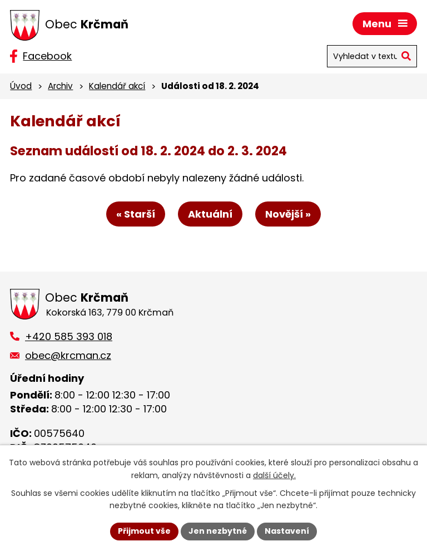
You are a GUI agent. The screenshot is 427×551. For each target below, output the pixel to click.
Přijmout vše (144, 531)
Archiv (60, 86)
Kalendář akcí (117, 86)
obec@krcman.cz (68, 355)
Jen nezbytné (217, 531)
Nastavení (287, 531)
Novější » (288, 214)
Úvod (21, 86)
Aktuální (210, 214)
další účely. (274, 475)
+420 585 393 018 (68, 336)
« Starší (135, 214)
